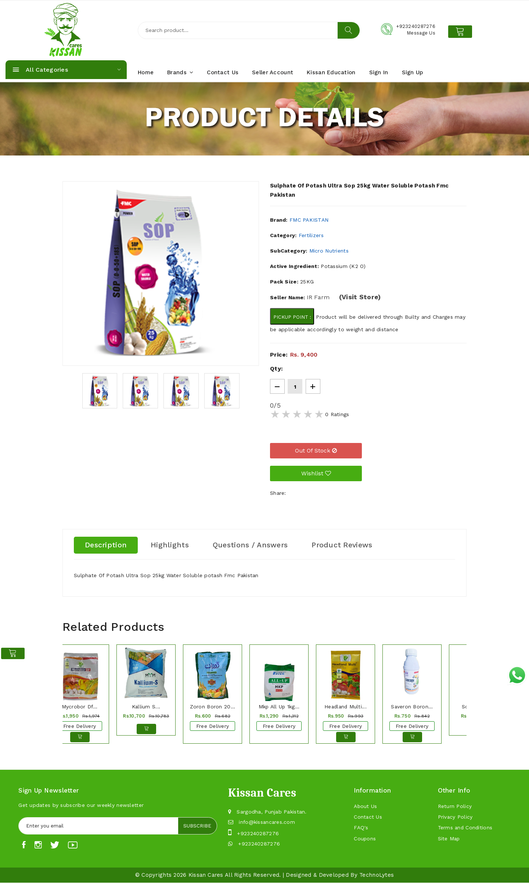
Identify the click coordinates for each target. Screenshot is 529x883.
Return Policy (455, 806)
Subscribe (197, 826)
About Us (365, 806)
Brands (180, 72)
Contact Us (222, 72)
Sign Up (412, 72)
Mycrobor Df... (79, 706)
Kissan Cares (206, 875)
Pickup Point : (292, 317)
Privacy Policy (455, 818)
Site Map (449, 840)
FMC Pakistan (308, 220)
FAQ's (361, 829)
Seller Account (272, 72)
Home (146, 72)
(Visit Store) (360, 297)
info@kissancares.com (267, 822)
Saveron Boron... (412, 706)
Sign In (378, 72)
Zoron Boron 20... (212, 706)
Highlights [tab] (170, 545)
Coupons (365, 840)
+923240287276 (258, 833)
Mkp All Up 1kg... (279, 706)
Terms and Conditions (466, 829)
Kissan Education (331, 72)
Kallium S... (146, 706)
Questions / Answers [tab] (251, 545)
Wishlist (316, 473)
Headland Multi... (345, 706)
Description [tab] (106, 545)
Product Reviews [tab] (344, 545)
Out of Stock (316, 450)
